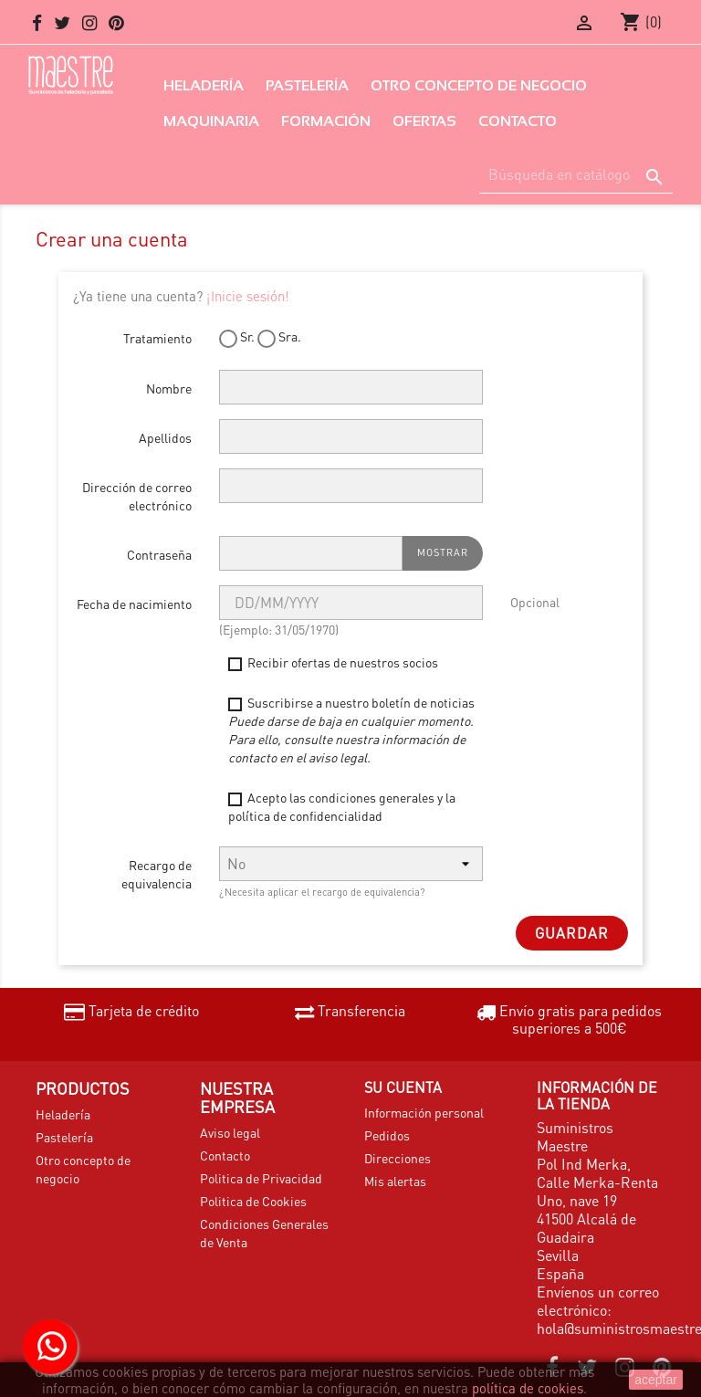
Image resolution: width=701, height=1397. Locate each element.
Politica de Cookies (253, 1200)
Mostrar (442, 552)
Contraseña (159, 554)
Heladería (203, 85)
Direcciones (397, 1158)
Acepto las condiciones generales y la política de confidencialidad (341, 806)
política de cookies (527, 1388)
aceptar (655, 1379)
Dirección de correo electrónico (137, 495)
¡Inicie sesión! (247, 296)
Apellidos (165, 437)
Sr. (237, 337)
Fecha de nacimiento (134, 603)
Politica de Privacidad (261, 1178)
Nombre (169, 388)
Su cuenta (403, 1087)
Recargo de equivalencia (156, 873)
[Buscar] (576, 175)
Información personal (424, 1112)
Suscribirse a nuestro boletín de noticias (351, 729)
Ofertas (424, 121)
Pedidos (387, 1135)
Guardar (572, 932)
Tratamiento (157, 338)
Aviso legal (230, 1132)
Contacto (517, 121)
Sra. (279, 337)
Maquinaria (211, 121)
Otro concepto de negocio (479, 85)
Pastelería (307, 85)
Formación (326, 121)
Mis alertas (395, 1180)
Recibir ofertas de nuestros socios (333, 662)
